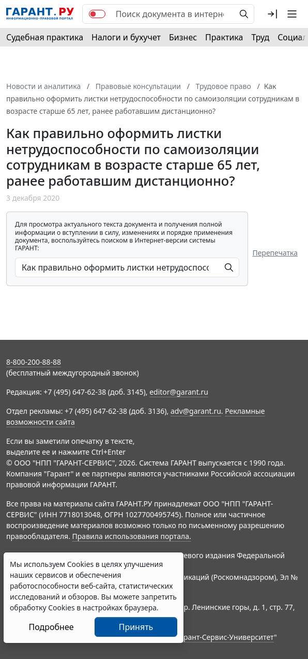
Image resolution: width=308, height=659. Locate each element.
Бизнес (183, 37)
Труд (260, 37)
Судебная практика (44, 37)
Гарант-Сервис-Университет (225, 637)
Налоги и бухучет (126, 37)
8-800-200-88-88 (33, 362)
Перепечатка (275, 253)
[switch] (97, 14)
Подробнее (50, 627)
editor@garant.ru (178, 392)
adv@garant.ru (196, 411)
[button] (272, 14)
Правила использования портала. (131, 536)
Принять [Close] (136, 627)
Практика (224, 37)
